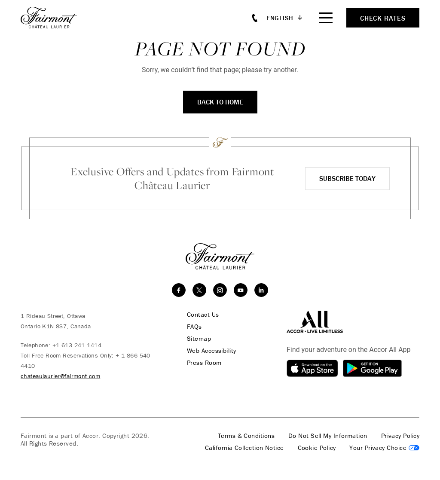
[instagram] (220, 290)
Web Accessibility (211, 351)
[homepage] (53, 17)
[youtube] (241, 290)
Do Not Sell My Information (327, 436)
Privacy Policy (400, 436)
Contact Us (203, 314)
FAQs (194, 326)
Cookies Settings (384, 448)
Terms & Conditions (246, 436)
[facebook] (179, 290)
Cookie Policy (317, 448)
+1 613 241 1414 (76, 345)
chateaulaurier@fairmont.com (60, 376)
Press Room (204, 363)
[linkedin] (261, 290)
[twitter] (199, 290)
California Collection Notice (244, 448)
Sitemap (199, 338)
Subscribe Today (347, 178)
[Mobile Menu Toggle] (326, 17)
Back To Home (220, 102)
